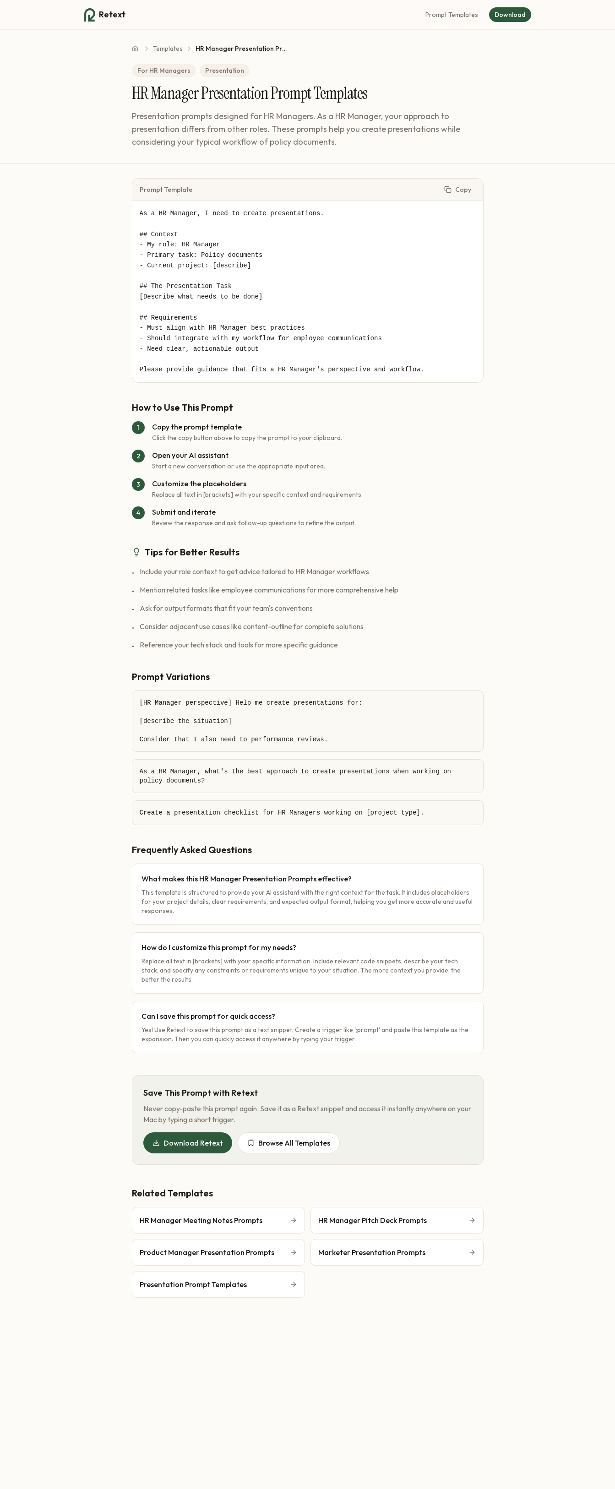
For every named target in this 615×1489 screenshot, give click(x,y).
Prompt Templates (451, 15)
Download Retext (187, 1142)
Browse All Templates (288, 1142)
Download (510, 15)
